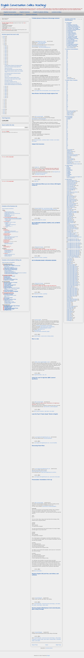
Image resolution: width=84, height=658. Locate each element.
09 (4, 43)
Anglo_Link (36, 181)
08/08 (6, 90)
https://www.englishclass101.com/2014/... (49, 472)
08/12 (6, 64)
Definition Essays (7, 309)
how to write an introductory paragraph (10, 295)
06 (4, 100)
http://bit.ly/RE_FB (37, 330)
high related (47, 411)
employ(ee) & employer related (38, 639)
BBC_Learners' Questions (39, 411)
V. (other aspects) (69, 165)
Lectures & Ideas (56, 12)
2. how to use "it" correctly (8, 243)
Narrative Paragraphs (7, 284)
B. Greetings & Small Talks (72, 24)
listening (68, 168)
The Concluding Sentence (8, 278)
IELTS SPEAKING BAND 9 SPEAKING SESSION (44, 260)
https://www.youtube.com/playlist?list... (48, 326)
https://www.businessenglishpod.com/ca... (50, 209)
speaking (69, 172)
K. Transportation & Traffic (72, 36)
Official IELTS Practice (39, 247)
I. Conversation (69, 22)
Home (46, 644)
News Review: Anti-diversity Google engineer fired (45, 93)
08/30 (6, 47)
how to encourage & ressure (54, 90)
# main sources (69, 179)
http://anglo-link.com (56, 171)
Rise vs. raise (35, 338)
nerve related (56, 139)
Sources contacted (31, 14)
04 (4, 103)
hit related (52, 139)
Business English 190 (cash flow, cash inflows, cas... (13, 83)
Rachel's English (38, 319)
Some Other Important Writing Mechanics (10, 269)
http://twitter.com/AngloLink (40, 174)
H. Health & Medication (71, 32)
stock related (37, 640)
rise (45, 374)
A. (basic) (69, 23)
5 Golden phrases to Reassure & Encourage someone (45, 18)
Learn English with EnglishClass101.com (42, 437)
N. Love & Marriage (70, 39)
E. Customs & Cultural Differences (73, 29)
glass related (46, 639)
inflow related (39, 605)
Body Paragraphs (6, 298)
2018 (4, 36)
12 (4, 39)
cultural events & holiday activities (47, 336)
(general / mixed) (7, 300)
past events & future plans (55, 476)
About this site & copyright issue (13, 14)
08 (4, 44)
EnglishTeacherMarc (38, 374)
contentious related (45, 139)
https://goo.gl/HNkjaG (42, 42)
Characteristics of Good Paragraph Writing (10, 279)
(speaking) (45, 257)
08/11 (6, 86)
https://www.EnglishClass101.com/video (39, 471)
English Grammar (25, 12)
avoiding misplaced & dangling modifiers (11, 273)
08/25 (6, 51)
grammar (69, 167)
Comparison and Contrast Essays (11, 308)
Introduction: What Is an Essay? (9, 293)
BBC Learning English (39, 116)
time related (52, 411)
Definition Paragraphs (7, 286)
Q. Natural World (70, 43)
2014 (4, 112)
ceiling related (58, 637)
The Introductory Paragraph (8, 294)
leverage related (53, 639)
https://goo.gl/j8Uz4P (41, 43)
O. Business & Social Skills (72, 40)
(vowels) (68, 118)
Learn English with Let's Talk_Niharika (41, 90)
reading (68, 171)
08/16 (6, 61)
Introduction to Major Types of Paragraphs (10, 282)
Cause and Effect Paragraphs (8, 285)
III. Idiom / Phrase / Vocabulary (71, 80)
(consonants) (69, 117)
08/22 (6, 55)
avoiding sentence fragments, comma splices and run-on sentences (15, 272)
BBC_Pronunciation (38, 570)
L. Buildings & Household (72, 37)
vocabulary (69, 174)
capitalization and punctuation (9, 271)
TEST (68, 166)
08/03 (6, 94)
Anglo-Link (37, 167)
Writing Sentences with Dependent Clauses (10, 268)
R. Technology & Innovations (72, 44)
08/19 (6, 57)
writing (68, 175)
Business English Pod (38, 219)
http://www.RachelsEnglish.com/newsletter (44, 325)
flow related (34, 605)
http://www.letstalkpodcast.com (44, 47)
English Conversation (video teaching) (23, 5)
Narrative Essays (7, 307)
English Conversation (10, 12)
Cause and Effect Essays (9, 308)
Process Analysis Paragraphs (8, 290)
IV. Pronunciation (69, 116)
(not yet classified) (53, 442)
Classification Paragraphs (8, 287)
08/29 (6, 48)
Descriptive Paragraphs (7, 283)
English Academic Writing (40, 12)
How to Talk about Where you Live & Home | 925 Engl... (13, 69)
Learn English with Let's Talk (40, 41)
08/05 (6, 91)
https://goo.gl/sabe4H (48, 438)
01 (4, 107)
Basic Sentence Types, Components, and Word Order (12, 265)
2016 (4, 109)
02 (4, 106)
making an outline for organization (10, 302)
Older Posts (58, 644)
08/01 (6, 97)
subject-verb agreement (8, 270)
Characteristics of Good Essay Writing (10, 299)
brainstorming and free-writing (9, 301)
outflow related (45, 605)
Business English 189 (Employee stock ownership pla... (13, 84)
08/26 (6, 50)
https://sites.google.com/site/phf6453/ (8, 262)
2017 (4, 37)
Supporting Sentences (7, 277)
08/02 (6, 96)
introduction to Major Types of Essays (12, 305)
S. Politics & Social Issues (72, 45)
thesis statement (7, 296)
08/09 (6, 89)
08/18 (6, 58)
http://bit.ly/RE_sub (41, 329)
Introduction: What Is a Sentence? (9, 264)
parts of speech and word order (9, 267)
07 (4, 99)
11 (4, 40)
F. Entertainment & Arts (71, 30)
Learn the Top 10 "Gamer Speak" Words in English (45, 414)
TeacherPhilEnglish (38, 603)
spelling (68, 173)
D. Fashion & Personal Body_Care (73, 27)
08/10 (6, 87)
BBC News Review (37, 139)
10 (4, 41)
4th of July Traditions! (37, 296)
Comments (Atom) (49, 648)
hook (5, 296)
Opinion (6, 288)
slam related (34, 141)
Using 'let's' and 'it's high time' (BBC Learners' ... (12, 77)
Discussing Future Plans (38, 445)
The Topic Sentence (7, 276)
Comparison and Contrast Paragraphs (10, 284)
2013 (4, 113)
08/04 (6, 93)
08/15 (6, 62)
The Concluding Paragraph (8, 297)
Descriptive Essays (8, 306)
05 (4, 102)
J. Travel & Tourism (70, 35)
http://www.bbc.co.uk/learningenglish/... (39, 118)
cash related (57, 603)
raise (43, 374)
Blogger (48, 655)
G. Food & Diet (70, 31)
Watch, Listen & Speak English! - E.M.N (42, 361)
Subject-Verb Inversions (38, 144)
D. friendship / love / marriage (72, 28)
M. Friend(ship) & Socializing (72, 38)
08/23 (6, 54)
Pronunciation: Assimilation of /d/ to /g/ (42, 479)
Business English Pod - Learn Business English (44, 208)
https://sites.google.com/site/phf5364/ (7, 208)
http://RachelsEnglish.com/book (45, 327)
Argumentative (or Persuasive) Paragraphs (11, 289)
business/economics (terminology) (48, 603)
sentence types (7, 266)
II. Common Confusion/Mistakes (72, 49)
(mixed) (44, 219)
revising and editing (8, 303)
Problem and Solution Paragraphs (11, 291)
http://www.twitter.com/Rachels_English (42, 331)
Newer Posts (35, 644)
